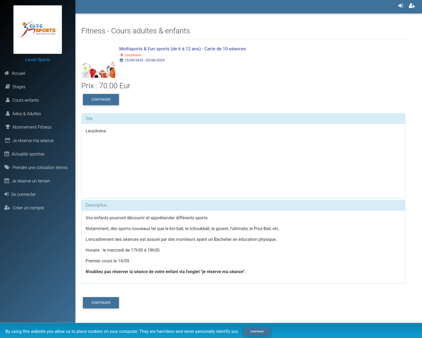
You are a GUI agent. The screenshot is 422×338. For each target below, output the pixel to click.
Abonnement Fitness (27, 127)
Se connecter (20, 194)
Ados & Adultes (22, 113)
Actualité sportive (24, 154)
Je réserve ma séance (29, 140)
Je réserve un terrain (27, 181)
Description (96, 205)
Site (89, 118)
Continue (257, 331)
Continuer (101, 99)
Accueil (14, 73)
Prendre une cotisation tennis (35, 167)
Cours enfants (21, 100)
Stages (14, 86)
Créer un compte (24, 207)
